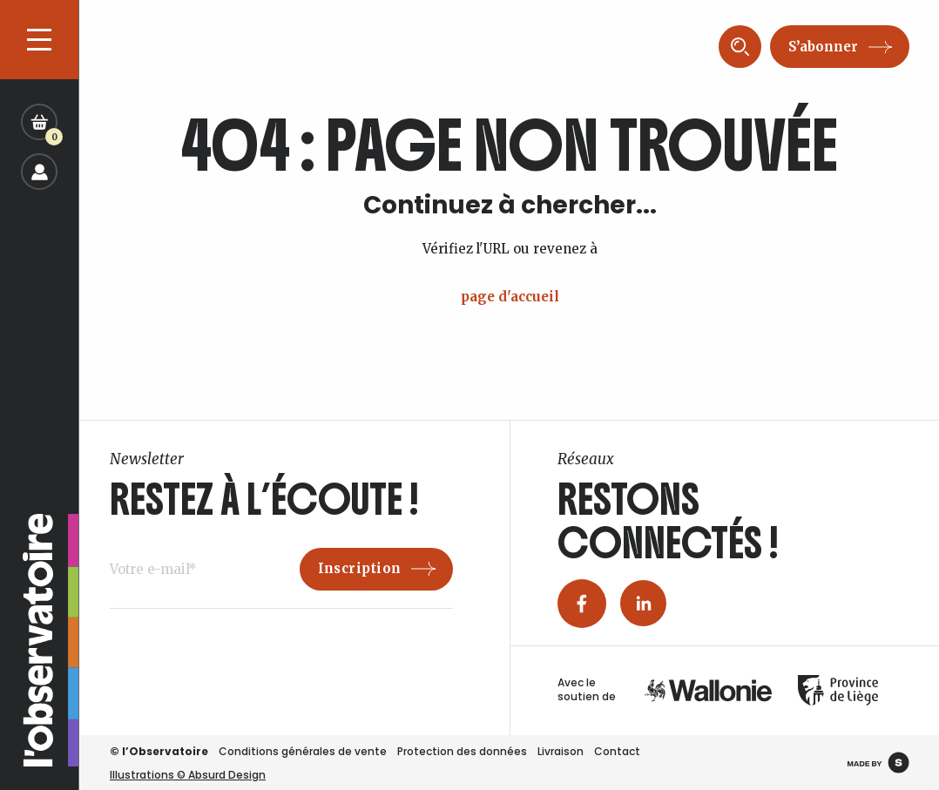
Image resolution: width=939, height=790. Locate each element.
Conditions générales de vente (303, 751)
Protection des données (462, 751)
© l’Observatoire (159, 751)
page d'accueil (510, 296)
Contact (617, 751)
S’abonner (823, 46)
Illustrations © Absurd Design (188, 774)
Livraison (560, 751)
